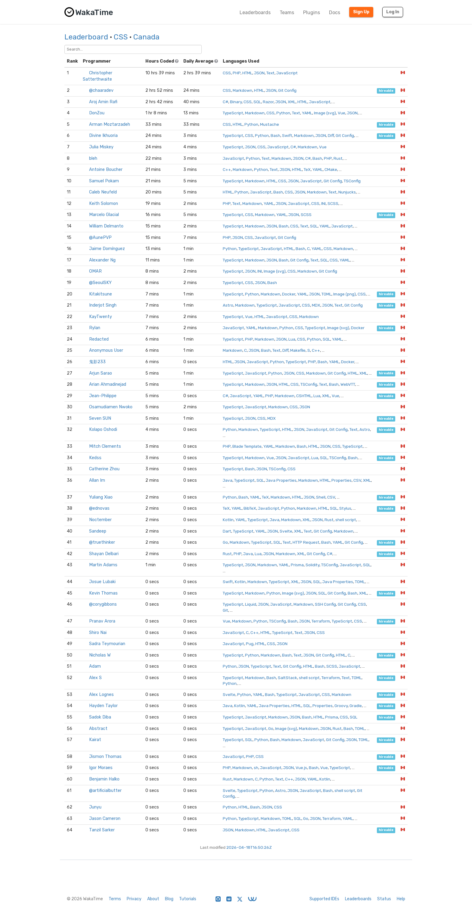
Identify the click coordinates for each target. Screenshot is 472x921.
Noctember (100, 519)
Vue (341, 112)
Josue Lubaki (102, 581)
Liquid (250, 604)
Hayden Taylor (103, 705)
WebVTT (347, 384)
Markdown (242, 90)
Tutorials (187, 898)
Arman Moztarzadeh (109, 124)
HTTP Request (306, 542)
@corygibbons (103, 604)
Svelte (286, 531)
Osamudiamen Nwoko (110, 407)
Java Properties (281, 480)
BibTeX (250, 508)
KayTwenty (100, 316)
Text (270, 72)
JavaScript (287, 72)
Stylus (345, 508)
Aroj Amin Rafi (103, 101)
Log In (392, 11)
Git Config (287, 90)
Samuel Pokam (104, 181)
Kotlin (228, 519)
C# (225, 101)
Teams (287, 12)
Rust (338, 158)
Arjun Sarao (100, 373)
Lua (291, 339)
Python (283, 112)
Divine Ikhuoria (103, 135)
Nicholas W (100, 655)
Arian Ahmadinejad (107, 384)
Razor (268, 101)
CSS (121, 37)
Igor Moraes (101, 767)
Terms (115, 898)
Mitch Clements (105, 446)
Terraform (321, 621)
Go (225, 542)
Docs (334, 12)
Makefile (298, 350)
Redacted (99, 339)
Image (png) (344, 294)
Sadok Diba (100, 717)
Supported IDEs (324, 898)
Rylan (94, 327)
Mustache (269, 124)
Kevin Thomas (103, 593)
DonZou (96, 113)
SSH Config (325, 604)
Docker (288, 294)
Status (384, 898)
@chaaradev (101, 90)
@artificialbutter (105, 790)
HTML (247, 72)
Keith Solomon (103, 203)
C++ (227, 169)
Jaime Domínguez (107, 248)
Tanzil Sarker (102, 830)
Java (227, 480)
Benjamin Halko (104, 779)
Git (225, 610)
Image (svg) (325, 112)
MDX (316, 305)
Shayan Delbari (104, 553)
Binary (236, 101)
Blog (169, 898)
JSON (259, 72)
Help (401, 898)
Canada (146, 37)
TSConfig (352, 180)
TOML (326, 294)
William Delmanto (106, 226)
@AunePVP (100, 237)
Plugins (311, 12)
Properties (341, 480)
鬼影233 (97, 361)
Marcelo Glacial (104, 214)
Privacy (134, 898)
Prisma (297, 564)
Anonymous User (106, 350)
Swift (287, 135)
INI (323, 203)
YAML (307, 112)
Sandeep (97, 531)
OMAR (95, 271)
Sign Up (361, 11)
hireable (386, 91)
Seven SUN (100, 418)
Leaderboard (86, 37)
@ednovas (99, 508)
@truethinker (102, 542)
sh (256, 767)
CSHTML (304, 395)
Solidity (312, 564)
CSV (357, 480)
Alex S (95, 677)
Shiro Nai (98, 632)
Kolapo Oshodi (103, 429)
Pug (249, 643)
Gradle (355, 705)
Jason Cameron (104, 818)
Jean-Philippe (102, 395)
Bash (275, 135)
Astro (228, 305)
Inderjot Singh (102, 305)
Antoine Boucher (106, 169)
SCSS (333, 203)
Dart (227, 531)
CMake (330, 169)
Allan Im (97, 480)
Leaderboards (255, 12)
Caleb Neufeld (103, 192)
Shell (320, 497)
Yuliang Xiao (101, 497)
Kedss (95, 457)
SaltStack (287, 677)
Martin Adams (103, 564)
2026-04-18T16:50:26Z (249, 847)
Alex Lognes (101, 694)
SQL (257, 101)
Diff (331, 135)
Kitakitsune (100, 294)
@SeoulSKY (100, 282)
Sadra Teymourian (107, 643)
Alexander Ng (102, 260)
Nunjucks (347, 192)
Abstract (98, 728)
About (153, 898)
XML (292, 101)
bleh (93, 158)
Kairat (95, 739)
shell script (345, 519)
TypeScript (233, 112)
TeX (307, 169)
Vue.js (301, 767)
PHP (237, 72)
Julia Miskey (101, 147)
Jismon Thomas (105, 756)
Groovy (341, 705)
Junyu (95, 807)
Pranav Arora (102, 621)
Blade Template (247, 446)
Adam (95, 666)
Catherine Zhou (104, 468)
